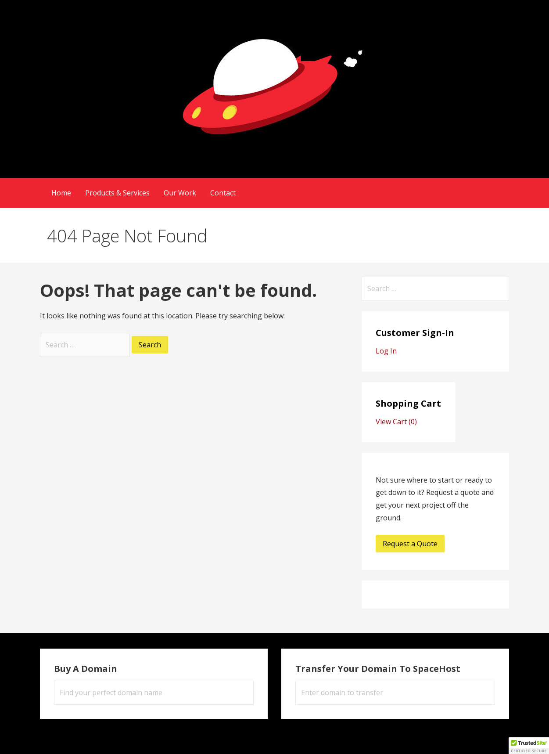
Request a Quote (410, 543)
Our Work (180, 193)
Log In (386, 351)
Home (61, 193)
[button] (529, 745)
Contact (223, 193)
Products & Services (117, 193)
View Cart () (396, 421)
